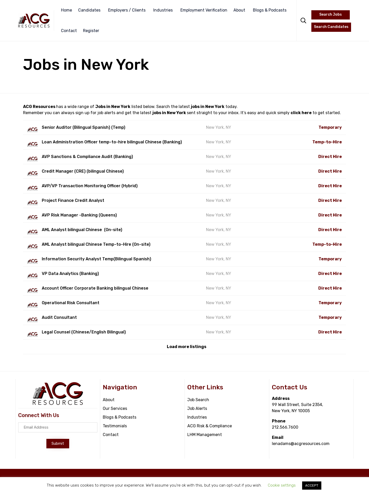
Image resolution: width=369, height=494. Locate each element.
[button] (57, 443)
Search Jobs (330, 14)
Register (91, 30)
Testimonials (115, 425)
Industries (163, 10)
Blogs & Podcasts (269, 10)
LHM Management (204, 434)
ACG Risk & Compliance (209, 425)
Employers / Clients (127, 10)
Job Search (198, 399)
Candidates (89, 10)
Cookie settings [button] (282, 485)
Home (66, 10)
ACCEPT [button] (311, 485)
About (239, 10)
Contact (69, 30)
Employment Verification (203, 10)
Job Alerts (197, 408)
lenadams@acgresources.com (301, 443)
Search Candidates (331, 27)
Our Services (115, 408)
